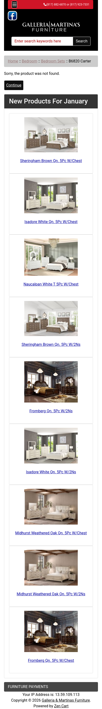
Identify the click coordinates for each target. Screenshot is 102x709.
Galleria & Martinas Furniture (66, 700)
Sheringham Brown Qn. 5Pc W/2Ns (51, 344)
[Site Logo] (51, 26)
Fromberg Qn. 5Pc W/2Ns (51, 411)
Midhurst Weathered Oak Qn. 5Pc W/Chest (51, 533)
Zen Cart (61, 706)
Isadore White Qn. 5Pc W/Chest (51, 221)
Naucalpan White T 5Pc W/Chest (51, 284)
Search (81, 41)
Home (13, 61)
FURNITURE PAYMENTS (28, 686)
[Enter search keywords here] (42, 41)
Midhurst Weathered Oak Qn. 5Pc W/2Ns (51, 594)
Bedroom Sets (53, 61)
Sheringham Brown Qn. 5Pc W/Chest (51, 160)
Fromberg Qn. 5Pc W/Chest (51, 660)
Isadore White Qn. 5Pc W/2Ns (51, 472)
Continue (13, 85)
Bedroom (29, 61)
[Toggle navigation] (14, 4)
